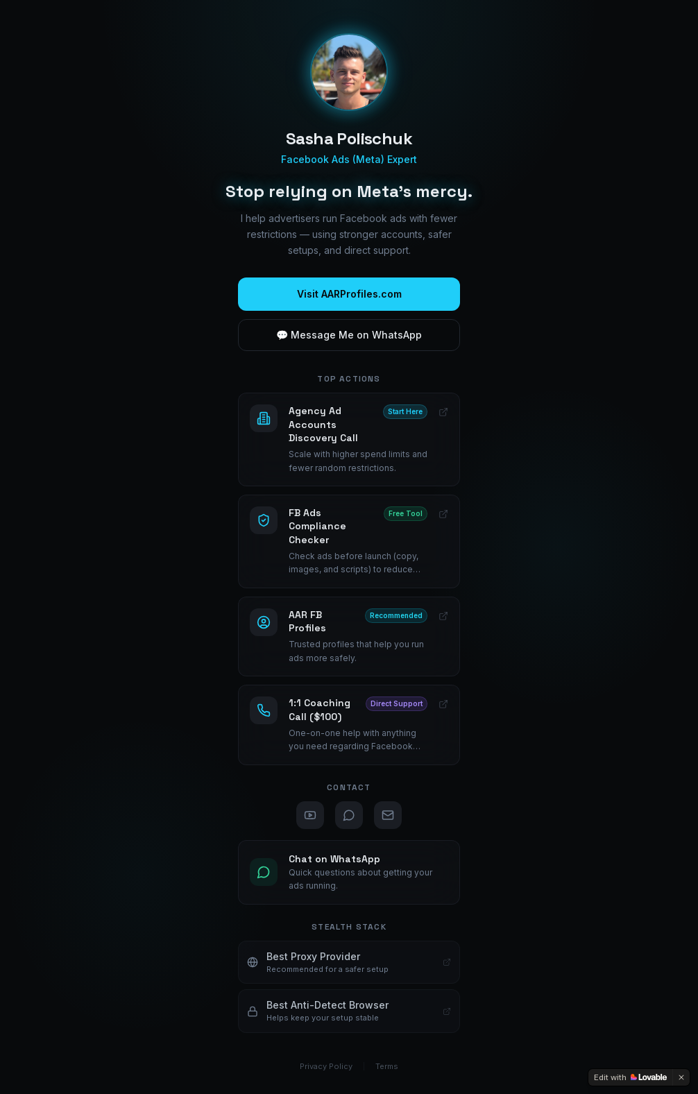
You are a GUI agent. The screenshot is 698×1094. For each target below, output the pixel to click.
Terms (386, 1066)
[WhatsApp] (349, 815)
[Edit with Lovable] (630, 1077)
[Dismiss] (681, 1077)
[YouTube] (310, 815)
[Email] (388, 815)
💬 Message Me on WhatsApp (349, 335)
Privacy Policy (326, 1066)
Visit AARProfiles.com (349, 294)
